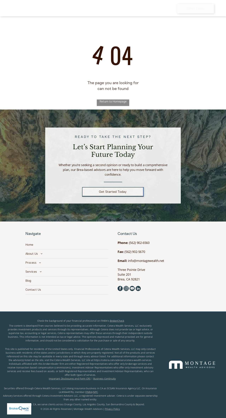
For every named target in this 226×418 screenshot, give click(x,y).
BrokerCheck (117, 320)
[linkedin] (138, 289)
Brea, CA (31, 404)
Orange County (72, 404)
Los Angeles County (94, 404)
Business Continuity (104, 378)
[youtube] (132, 289)
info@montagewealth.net (146, 261)
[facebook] (120, 289)
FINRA (88, 392)
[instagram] (126, 289)
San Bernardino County (119, 404)
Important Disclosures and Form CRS (69, 378)
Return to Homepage (113, 101)
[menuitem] (59, 8)
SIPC (95, 392)
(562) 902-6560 (139, 243)
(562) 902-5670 (134, 252)
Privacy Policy (112, 409)
